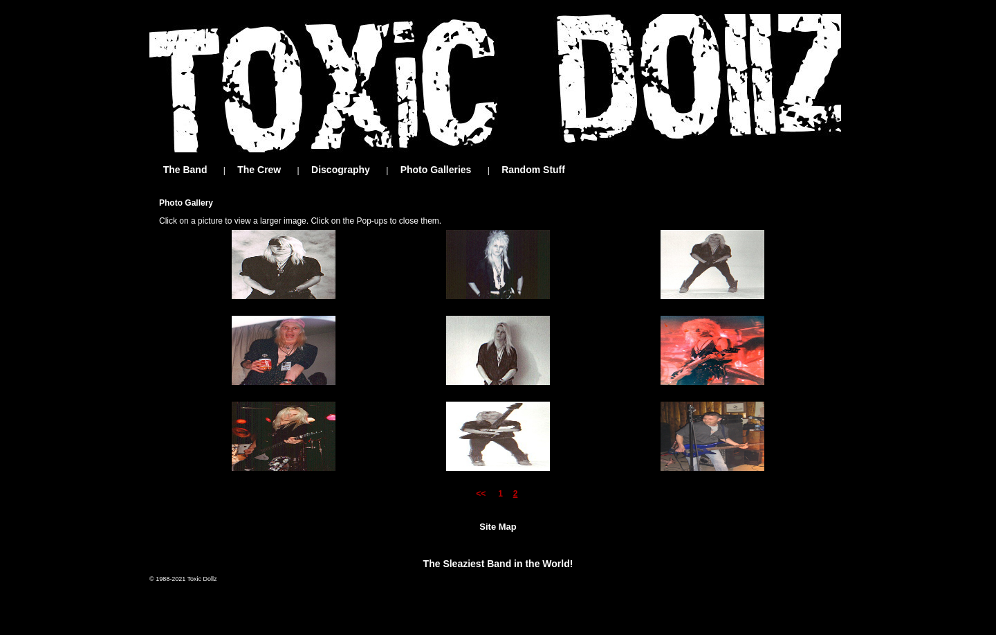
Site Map (497, 526)
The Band (185, 169)
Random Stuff (533, 169)
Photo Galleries (436, 169)
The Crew (259, 169)
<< (483, 494)
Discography (340, 169)
